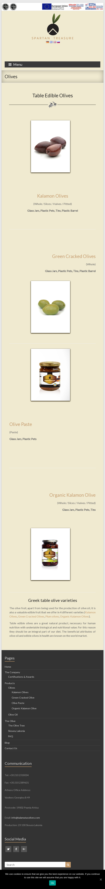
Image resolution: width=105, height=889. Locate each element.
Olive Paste (20, 424)
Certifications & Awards (21, 676)
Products (10, 683)
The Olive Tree (16, 725)
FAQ (10, 736)
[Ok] (100, 879)
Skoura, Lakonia (16, 730)
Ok (52, 883)
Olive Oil (13, 714)
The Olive (10, 720)
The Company (12, 672)
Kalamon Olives (52, 196)
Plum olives (52, 616)
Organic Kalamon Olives (74, 616)
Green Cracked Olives (74, 256)
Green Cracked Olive (23, 697)
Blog (7, 742)
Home (8, 666)
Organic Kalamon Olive (72, 495)
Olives (11, 687)
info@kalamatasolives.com (25, 817)
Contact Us (11, 748)
